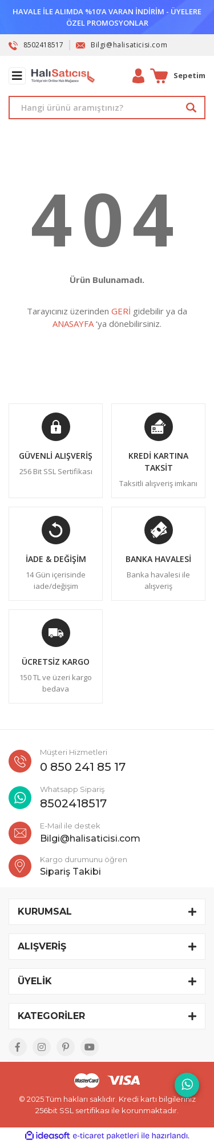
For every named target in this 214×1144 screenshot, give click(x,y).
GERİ (121, 311)
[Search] (107, 107)
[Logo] (63, 76)
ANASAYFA (73, 323)
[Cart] (177, 75)
